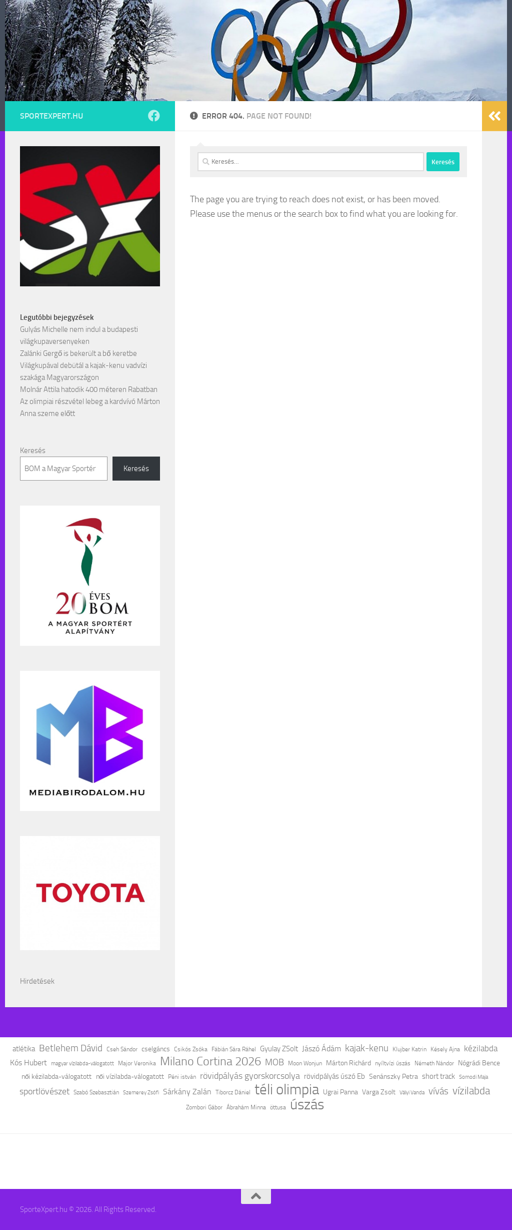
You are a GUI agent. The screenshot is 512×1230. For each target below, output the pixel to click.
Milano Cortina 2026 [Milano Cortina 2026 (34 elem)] (210, 1061)
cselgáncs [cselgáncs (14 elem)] (156, 1049)
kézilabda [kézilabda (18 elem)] (481, 1048)
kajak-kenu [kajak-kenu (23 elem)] (366, 1048)
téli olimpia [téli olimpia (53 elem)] (286, 1089)
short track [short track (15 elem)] (438, 1076)
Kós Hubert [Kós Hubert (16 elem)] (28, 1062)
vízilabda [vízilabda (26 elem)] (471, 1091)
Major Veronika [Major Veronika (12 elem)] (137, 1063)
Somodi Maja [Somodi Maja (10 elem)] (473, 1077)
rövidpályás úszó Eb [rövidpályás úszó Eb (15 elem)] (334, 1076)
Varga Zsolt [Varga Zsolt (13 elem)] (379, 1092)
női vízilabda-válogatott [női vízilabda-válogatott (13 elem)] (130, 1076)
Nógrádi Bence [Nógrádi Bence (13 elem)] (479, 1063)
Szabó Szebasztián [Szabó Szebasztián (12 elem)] (96, 1092)
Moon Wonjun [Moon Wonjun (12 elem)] (305, 1063)
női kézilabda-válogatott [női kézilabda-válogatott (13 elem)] (57, 1076)
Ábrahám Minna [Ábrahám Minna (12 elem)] (246, 1107)
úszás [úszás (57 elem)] (307, 1105)
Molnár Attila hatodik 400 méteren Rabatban (89, 389)
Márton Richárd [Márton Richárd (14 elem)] (348, 1063)
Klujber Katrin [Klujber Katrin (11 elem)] (409, 1049)
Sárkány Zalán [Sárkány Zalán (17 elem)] (187, 1091)
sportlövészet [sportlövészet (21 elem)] (45, 1091)
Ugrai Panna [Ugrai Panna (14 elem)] (340, 1092)
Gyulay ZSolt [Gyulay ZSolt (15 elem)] (279, 1048)
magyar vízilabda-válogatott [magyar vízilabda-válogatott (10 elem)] (82, 1063)
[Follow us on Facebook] (154, 116)
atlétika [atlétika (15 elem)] (23, 1048)
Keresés (33, 450)
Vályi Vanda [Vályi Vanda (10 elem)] (412, 1092)
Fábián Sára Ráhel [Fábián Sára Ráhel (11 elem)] (234, 1049)
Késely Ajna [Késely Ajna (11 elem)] (445, 1049)
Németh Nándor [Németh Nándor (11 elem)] (434, 1063)
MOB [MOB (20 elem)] (274, 1062)
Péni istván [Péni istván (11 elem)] (182, 1076)
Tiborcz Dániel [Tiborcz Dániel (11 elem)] (233, 1092)
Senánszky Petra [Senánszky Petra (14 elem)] (393, 1076)
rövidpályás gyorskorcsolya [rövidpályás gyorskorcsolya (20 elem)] (250, 1075)
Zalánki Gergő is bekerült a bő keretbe (78, 353)
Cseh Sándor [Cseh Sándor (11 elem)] (122, 1049)
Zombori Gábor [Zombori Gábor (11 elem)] (204, 1107)
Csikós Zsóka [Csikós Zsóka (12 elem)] (191, 1049)
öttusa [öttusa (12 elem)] (278, 1107)
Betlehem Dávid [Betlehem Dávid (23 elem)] (70, 1048)
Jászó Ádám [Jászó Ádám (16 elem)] (321, 1048)
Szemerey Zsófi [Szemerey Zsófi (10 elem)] (141, 1092)
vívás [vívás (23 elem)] (438, 1091)
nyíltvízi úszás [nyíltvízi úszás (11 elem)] (392, 1063)
